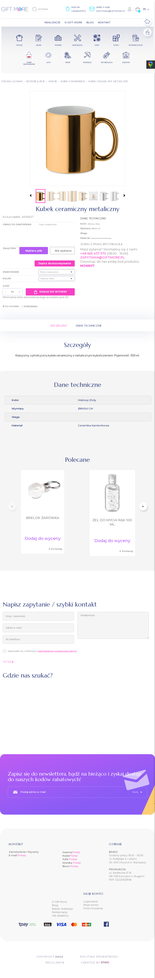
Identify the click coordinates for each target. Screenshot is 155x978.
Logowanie (90, 901)
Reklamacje (59, 912)
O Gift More (59, 901)
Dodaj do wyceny (50, 292)
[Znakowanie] (57, 272)
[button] (30, 196)
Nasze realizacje (62, 908)
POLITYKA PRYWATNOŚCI (99, 956)
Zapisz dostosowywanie (54, 263)
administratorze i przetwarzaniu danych (57, 651)
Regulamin (54, 962)
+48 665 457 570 (93, 253)
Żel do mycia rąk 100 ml (112, 522)
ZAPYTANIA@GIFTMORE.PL (102, 257)
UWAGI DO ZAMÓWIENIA (17, 224)
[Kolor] (57, 278)
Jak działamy (60, 915)
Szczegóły (59, 325)
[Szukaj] (43, 9)
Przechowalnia (93, 908)
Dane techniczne (89, 325)
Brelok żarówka (42, 518)
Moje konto (90, 905)
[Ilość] (12, 292)
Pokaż (22, 855)
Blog (55, 905)
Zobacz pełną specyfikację (101, 244)
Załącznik (9, 248)
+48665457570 (78, 11)
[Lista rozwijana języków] (146, 9)
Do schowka (11, 306)
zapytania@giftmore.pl (110, 11)
